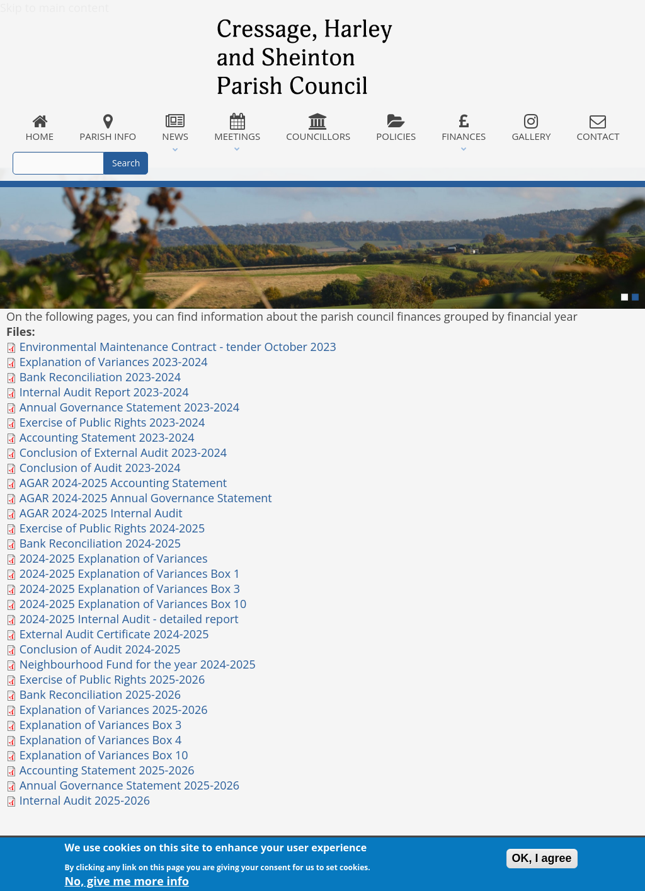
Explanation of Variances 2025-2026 (114, 709)
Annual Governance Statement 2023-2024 (129, 407)
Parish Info (108, 127)
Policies (396, 127)
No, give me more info (126, 882)
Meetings (237, 127)
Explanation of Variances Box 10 (104, 754)
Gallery (531, 127)
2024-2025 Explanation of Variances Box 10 (133, 603)
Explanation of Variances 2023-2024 (114, 361)
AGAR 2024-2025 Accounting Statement (123, 482)
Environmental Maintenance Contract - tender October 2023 (178, 346)
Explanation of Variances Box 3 (101, 724)
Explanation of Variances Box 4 (101, 739)
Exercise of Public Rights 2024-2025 (112, 528)
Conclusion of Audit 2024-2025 (100, 649)
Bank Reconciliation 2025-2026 (100, 694)
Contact (598, 127)
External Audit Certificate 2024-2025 (114, 633)
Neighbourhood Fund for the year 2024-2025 (138, 664)
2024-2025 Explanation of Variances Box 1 (130, 573)
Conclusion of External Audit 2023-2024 (123, 452)
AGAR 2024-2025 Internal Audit (101, 512)
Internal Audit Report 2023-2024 (104, 392)
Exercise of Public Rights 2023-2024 (112, 422)
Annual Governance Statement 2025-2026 (129, 785)
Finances (464, 127)
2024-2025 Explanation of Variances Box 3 (130, 588)
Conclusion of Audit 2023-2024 (100, 467)
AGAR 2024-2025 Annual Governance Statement (146, 497)
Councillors (318, 127)
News (175, 127)
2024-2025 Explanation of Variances (114, 558)
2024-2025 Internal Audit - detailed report (129, 618)
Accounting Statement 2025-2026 (107, 770)
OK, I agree (542, 860)
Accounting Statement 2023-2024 (107, 437)
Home (39, 127)
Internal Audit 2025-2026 (85, 800)
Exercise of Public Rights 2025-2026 (112, 679)
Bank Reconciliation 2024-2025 (100, 543)
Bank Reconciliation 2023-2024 (100, 376)
